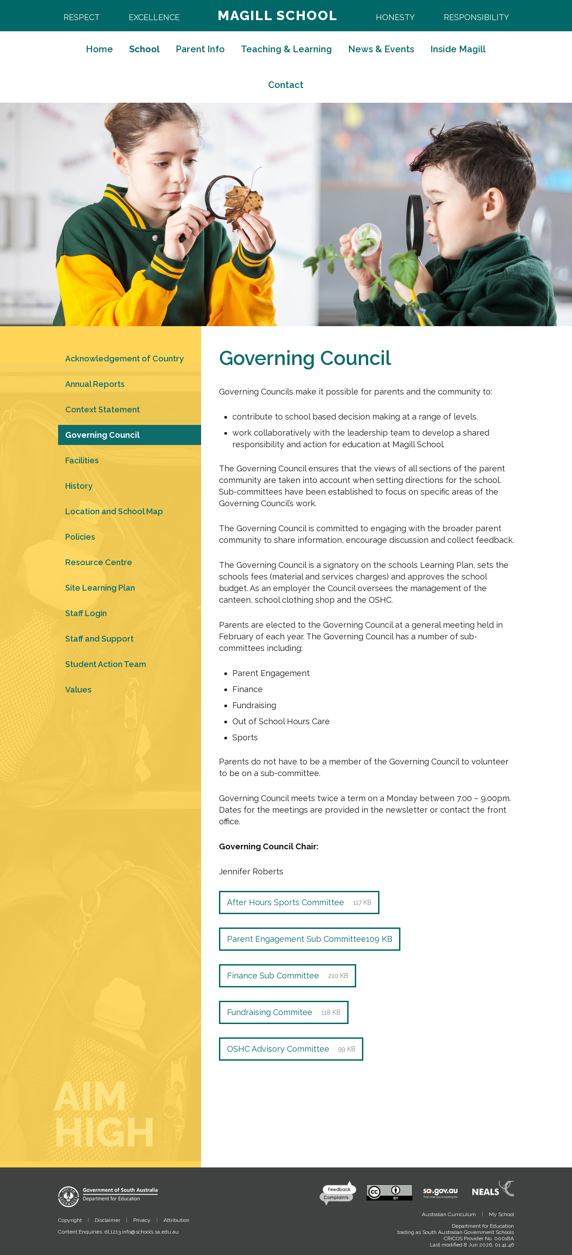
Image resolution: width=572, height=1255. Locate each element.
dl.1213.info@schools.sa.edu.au (142, 1232)
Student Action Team (105, 664)
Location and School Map (114, 511)
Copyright (70, 1220)
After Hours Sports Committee (299, 902)
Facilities (82, 460)
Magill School (278, 15)
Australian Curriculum (449, 1214)
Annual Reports (95, 384)
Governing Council (102, 435)
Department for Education (483, 1226)
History (79, 486)
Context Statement (102, 409)
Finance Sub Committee (287, 976)
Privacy (142, 1220)
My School (501, 1214)
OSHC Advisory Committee (291, 1049)
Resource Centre (98, 562)
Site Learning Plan (100, 587)
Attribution (176, 1220)
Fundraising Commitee (284, 1012)
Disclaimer (107, 1220)
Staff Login (86, 613)
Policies (80, 536)
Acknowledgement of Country (124, 358)
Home (99, 49)
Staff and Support (99, 638)
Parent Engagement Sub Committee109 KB (309, 939)
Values (78, 689)
